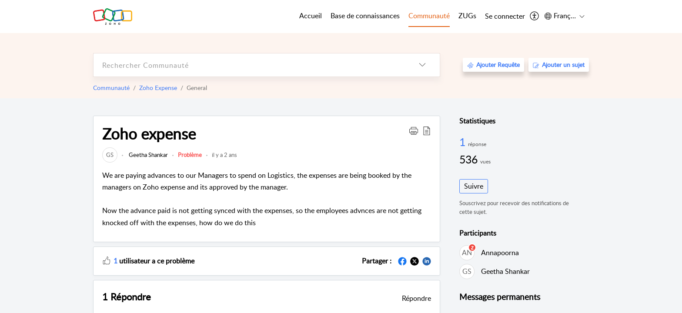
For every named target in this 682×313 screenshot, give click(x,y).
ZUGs (467, 15)
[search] (249, 65)
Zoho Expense (158, 87)
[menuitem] (505, 16)
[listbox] (422, 65)
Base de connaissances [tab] (365, 15)
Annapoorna (500, 252)
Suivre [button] (473, 186)
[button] (413, 130)
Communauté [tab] (429, 15)
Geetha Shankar (147, 155)
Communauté (111, 87)
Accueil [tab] (310, 15)
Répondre (416, 298)
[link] (109, 155)
